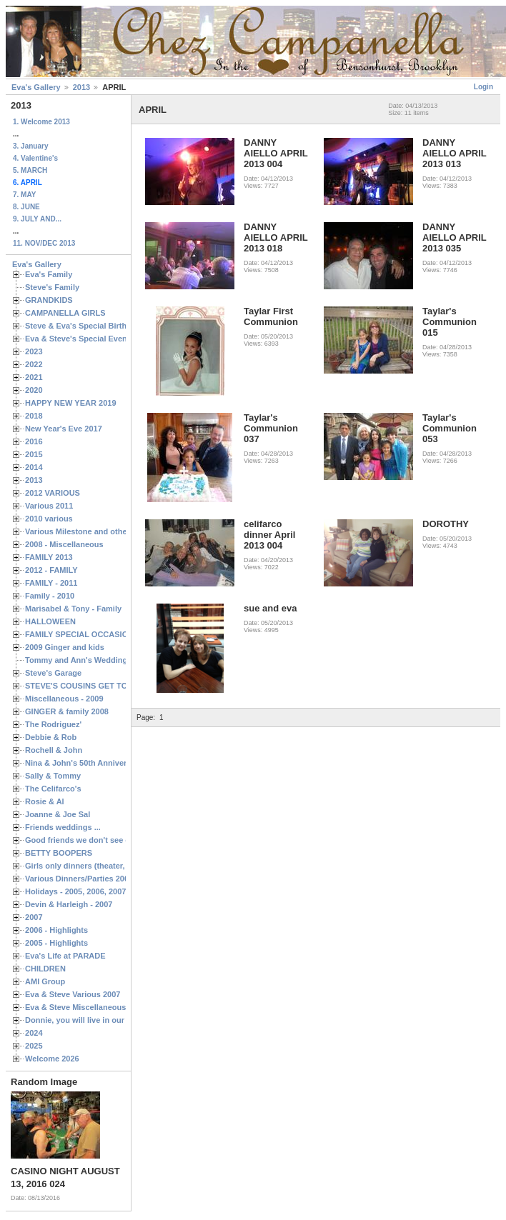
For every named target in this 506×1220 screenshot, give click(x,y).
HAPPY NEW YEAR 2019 (70, 403)
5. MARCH (30, 170)
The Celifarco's (53, 788)
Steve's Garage (53, 673)
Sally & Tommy (53, 775)
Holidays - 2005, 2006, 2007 (75, 891)
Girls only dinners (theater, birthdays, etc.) (104, 865)
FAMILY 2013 (49, 557)
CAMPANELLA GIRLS (65, 313)
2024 (34, 1033)
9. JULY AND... (37, 219)
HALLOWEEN (50, 621)
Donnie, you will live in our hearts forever (102, 1020)
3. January (30, 146)
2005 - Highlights (56, 943)
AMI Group (45, 981)
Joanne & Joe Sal (57, 814)
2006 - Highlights (56, 930)
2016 (34, 441)
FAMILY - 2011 (51, 583)
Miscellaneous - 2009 (64, 698)
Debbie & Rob (50, 737)
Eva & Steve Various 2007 (73, 994)
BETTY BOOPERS (58, 853)
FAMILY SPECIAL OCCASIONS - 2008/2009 (104, 634)
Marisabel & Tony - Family (73, 608)
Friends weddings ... (63, 827)
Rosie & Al (44, 801)
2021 (34, 377)
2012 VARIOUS (52, 493)
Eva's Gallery (36, 87)
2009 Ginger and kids (64, 647)
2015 (34, 454)
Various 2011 (49, 505)
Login (483, 87)
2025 (34, 1045)
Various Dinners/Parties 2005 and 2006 (97, 878)
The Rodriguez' (53, 724)
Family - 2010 (49, 595)
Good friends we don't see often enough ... (104, 840)
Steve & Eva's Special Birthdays (84, 325)
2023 (34, 351)
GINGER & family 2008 (67, 711)
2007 (34, 917)
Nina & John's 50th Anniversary (84, 763)
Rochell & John (53, 750)
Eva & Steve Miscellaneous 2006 (85, 1007)
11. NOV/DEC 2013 (44, 243)
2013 (81, 87)
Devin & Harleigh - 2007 (68, 904)
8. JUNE (26, 207)
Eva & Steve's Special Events (79, 338)
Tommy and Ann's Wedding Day (84, 660)
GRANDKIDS (49, 300)
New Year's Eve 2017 (63, 428)
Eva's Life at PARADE (65, 955)
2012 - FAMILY (51, 570)
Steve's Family (52, 287)
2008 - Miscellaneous (64, 544)
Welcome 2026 (52, 1058)
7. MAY (24, 195)
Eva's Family (48, 274)
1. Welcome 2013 (41, 122)
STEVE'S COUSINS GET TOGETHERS (95, 685)
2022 (34, 364)
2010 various (49, 518)
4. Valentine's (35, 158)
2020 (34, 390)
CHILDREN (45, 968)
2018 (34, 415)
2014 (34, 467)
